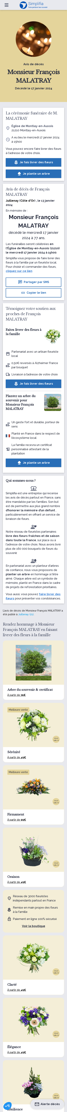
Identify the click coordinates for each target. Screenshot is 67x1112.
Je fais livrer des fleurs (33, 162)
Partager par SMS (33, 282)
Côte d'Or (27, 200)
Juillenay (12, 200)
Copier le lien (33, 293)
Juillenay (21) (26, 614)
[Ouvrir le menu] (6, 5)
